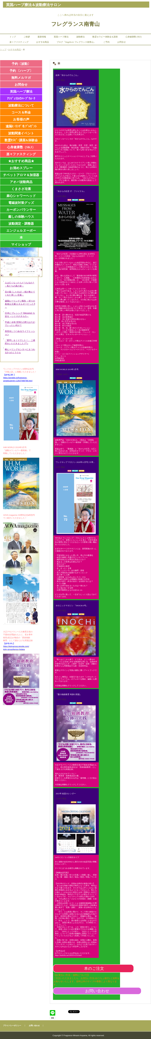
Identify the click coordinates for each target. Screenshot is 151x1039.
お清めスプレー (21, 168)
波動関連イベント (21, 133)
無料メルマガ (21, 77)
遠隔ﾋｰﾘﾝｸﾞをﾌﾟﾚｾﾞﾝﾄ (21, 126)
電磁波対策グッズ (21, 203)
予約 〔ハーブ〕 (21, 71)
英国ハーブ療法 (61, 37)
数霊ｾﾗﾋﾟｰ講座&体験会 (21, 140)
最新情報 (42, 37)
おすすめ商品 (42, 42)
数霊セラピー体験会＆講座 (105, 37)
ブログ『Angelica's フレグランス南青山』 (76, 42)
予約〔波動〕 (21, 64)
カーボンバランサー (21, 210)
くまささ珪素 (21, 189)
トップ (13, 37)
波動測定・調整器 (21, 223)
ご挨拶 (27, 37)
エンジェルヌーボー (21, 230)
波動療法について (21, 105)
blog (5, 251)
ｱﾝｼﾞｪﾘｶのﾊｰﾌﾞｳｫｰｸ (21, 98)
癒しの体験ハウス (21, 216)
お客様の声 (21, 119)
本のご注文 (94, 968)
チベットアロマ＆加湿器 (21, 175)
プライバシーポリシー (12, 1025)
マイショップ (21, 244)
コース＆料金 (21, 112)
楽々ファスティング (19, 42)
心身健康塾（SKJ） (21, 147)
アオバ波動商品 (21, 182)
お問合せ (121, 42)
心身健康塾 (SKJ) (133, 37)
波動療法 (80, 37)
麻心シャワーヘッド (21, 196)
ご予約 (106, 42)
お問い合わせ (97, 991)
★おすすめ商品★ (21, 161)
